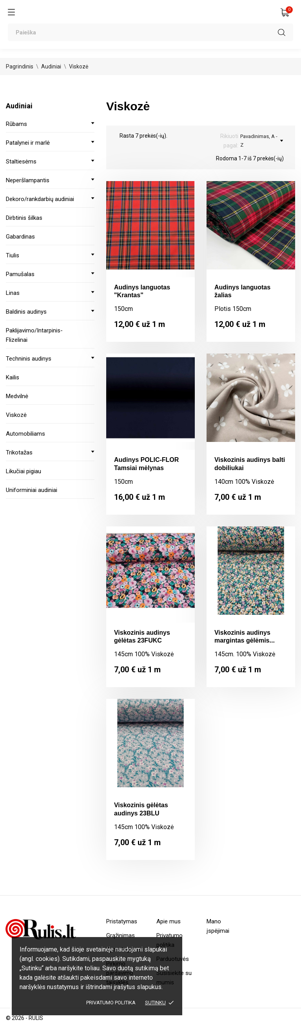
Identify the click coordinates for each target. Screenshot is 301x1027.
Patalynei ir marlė (28, 142)
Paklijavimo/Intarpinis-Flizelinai (34, 335)
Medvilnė (17, 396)
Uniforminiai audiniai (31, 490)
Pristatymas (121, 921)
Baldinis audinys (26, 311)
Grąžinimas (120, 935)
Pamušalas (20, 274)
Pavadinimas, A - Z (261, 140)
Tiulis (12, 255)
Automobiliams (25, 433)
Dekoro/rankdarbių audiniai (40, 199)
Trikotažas (19, 452)
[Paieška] (150, 32)
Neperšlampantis (27, 180)
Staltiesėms (21, 161)
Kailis (12, 377)
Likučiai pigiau (23, 471)
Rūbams (16, 123)
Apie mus (168, 921)
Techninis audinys (28, 358)
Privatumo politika (111, 1002)
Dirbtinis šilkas (24, 217)
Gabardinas (20, 236)
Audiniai (19, 106)
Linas (13, 292)
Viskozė (16, 414)
